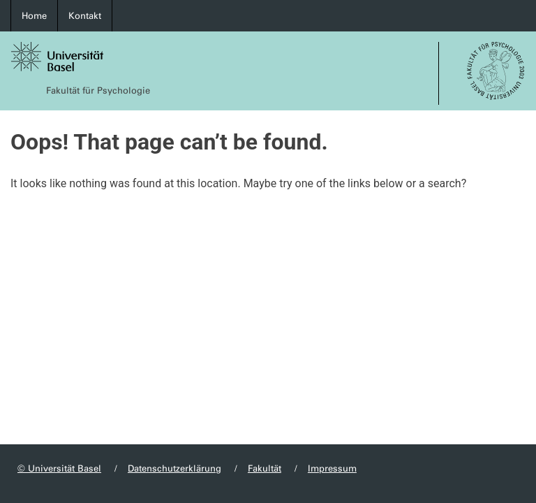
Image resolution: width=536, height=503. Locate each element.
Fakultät (264, 468)
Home (34, 15)
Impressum (332, 468)
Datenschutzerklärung (174, 468)
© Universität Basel (59, 468)
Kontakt (84, 15)
